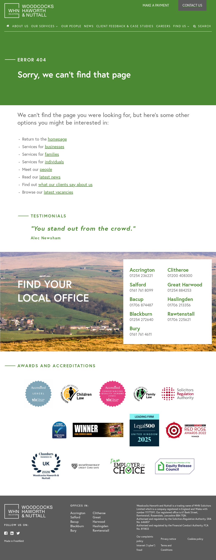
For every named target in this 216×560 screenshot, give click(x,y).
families (52, 154)
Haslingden (180, 299)
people (46, 169)
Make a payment (156, 5)
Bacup (137, 299)
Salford (138, 284)
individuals (54, 162)
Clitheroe (178, 269)
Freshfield (18, 541)
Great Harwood (185, 284)
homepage (57, 139)
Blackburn (141, 313)
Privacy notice (168, 538)
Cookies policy (195, 538)
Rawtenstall (181, 313)
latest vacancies (58, 192)
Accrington (142, 269)
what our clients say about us (65, 184)
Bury (135, 328)
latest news (49, 177)
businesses (54, 146)
